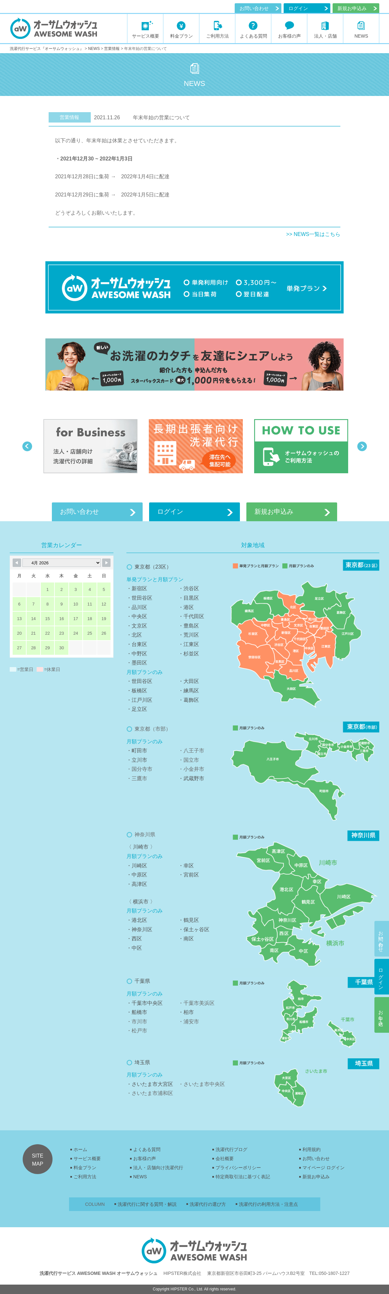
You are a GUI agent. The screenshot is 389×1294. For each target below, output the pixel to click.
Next (362, 446)
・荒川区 (188, 635)
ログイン (298, 8)
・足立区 (136, 709)
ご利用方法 (85, 1176)
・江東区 (188, 644)
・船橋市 (136, 1012)
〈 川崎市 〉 (140, 847)
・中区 (134, 948)
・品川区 (136, 607)
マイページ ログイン (323, 1167)
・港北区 (136, 920)
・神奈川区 (139, 929)
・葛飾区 (188, 700)
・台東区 (136, 644)
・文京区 (136, 626)
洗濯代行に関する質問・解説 (147, 1204)
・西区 (134, 938)
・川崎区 (136, 865)
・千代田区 (191, 616)
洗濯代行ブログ (231, 1149)
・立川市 (136, 760)
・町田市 (136, 750)
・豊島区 (188, 626)
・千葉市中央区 (144, 1003)
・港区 (186, 607)
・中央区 (136, 616)
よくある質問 (146, 1149)
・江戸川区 (139, 700)
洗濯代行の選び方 (208, 1204)
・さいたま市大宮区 (149, 1084)
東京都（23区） (153, 567)
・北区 (134, 635)
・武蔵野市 (191, 778)
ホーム (80, 1149)
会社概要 (225, 1158)
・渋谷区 (188, 588)
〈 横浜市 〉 (140, 901)
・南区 (186, 938)
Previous (27, 446)
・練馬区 (188, 690)
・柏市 (186, 1012)
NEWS (140, 1176)
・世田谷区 (139, 598)
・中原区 (136, 874)
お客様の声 (144, 1158)
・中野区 (136, 653)
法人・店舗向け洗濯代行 (158, 1167)
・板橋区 (136, 690)
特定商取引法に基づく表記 (243, 1176)
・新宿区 (136, 588)
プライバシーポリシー (238, 1167)
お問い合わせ (254, 8)
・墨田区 (136, 662)
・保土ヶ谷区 (193, 929)
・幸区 (186, 865)
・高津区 (136, 884)
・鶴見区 (188, 920)
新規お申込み (316, 1176)
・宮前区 (188, 874)
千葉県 (142, 981)
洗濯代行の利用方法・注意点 (268, 1204)
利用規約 (311, 1149)
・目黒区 (188, 598)
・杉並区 (188, 653)
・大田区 (188, 681)
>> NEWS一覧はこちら (313, 234)
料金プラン (85, 1167)
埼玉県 (142, 1062)
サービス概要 (87, 1158)
